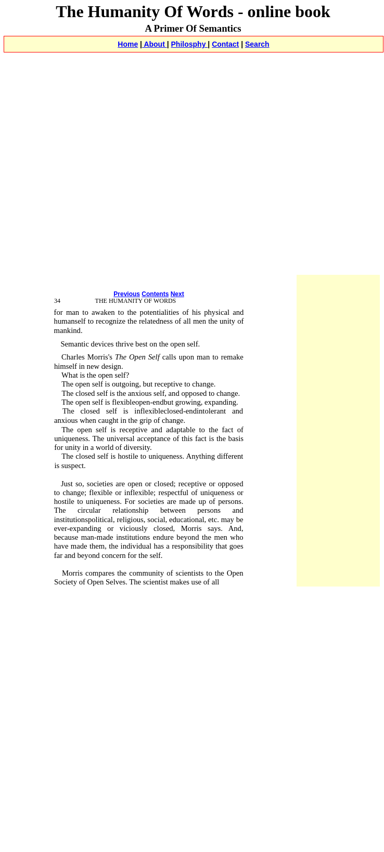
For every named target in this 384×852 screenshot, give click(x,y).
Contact (225, 44)
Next (177, 294)
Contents (155, 294)
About (154, 44)
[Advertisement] (97, 174)
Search (257, 44)
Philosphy (189, 44)
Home (128, 44)
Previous (126, 294)
